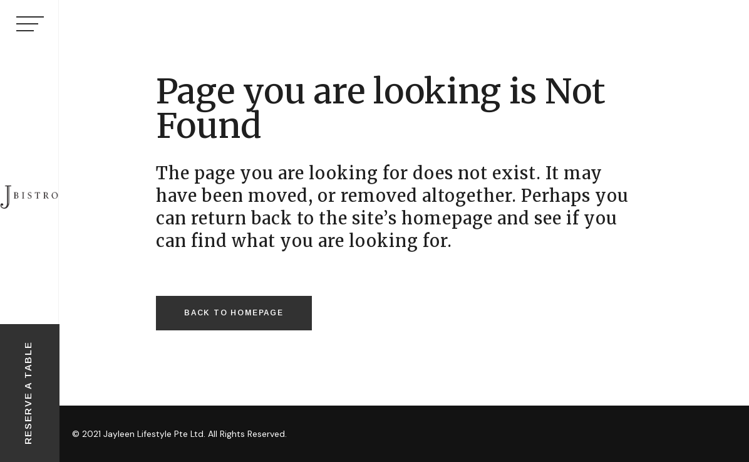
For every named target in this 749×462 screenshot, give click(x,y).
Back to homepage (234, 312)
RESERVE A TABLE (28, 393)
